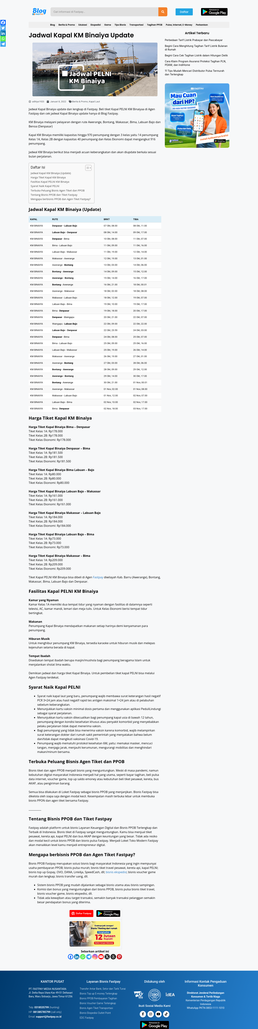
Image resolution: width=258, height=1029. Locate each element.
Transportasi (137, 24)
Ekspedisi (95, 24)
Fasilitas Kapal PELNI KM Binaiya (50, 181)
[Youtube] (101, 956)
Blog (52, 24)
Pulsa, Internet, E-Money (179, 24)
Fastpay (98, 577)
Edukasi (82, 24)
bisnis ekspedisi (116, 872)
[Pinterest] (119, 956)
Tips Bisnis (120, 24)
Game (107, 24)
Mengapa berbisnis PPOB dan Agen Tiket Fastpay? (61, 199)
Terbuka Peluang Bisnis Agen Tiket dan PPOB (58, 190)
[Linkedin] (76, 956)
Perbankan (202, 24)
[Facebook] (70, 956)
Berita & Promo (67, 24)
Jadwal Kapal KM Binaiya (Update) (51, 173)
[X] (107, 956)
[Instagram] (95, 956)
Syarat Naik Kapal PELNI (45, 186)
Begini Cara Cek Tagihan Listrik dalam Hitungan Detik (196, 55)
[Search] (162, 11)
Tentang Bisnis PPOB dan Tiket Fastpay (54, 194)
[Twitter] (3, 28)
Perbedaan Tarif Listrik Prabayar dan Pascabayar (194, 40)
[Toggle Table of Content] (87, 168)
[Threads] (113, 956)
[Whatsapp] (82, 956)
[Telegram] (89, 956)
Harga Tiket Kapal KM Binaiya (48, 177)
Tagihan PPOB (154, 24)
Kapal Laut (94, 101)
